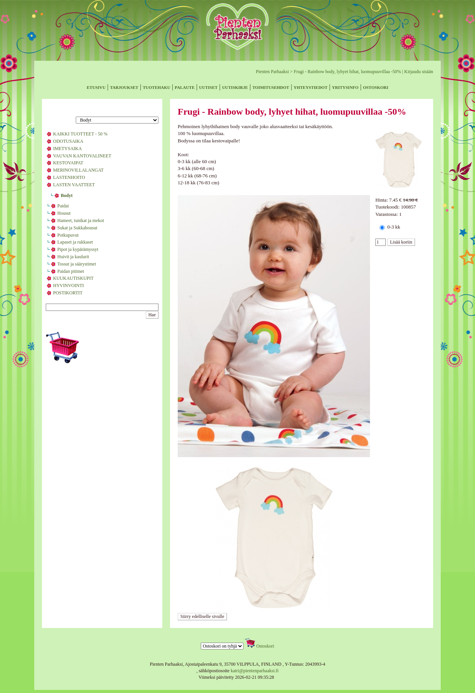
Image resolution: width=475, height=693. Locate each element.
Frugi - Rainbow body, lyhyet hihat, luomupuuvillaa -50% (347, 71)
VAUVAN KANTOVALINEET (82, 156)
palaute (185, 86)
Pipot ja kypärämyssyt (77, 249)
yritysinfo (345, 86)
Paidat (63, 206)
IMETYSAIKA (67, 148)
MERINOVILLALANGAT (78, 170)
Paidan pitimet (70, 271)
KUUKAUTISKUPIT (73, 278)
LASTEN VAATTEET (74, 184)
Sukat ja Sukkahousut (77, 227)
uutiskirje (235, 86)
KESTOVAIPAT (68, 162)
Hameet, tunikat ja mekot (80, 220)
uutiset (208, 86)
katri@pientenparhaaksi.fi (255, 670)
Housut (64, 213)
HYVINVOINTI (68, 285)
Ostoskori (265, 646)
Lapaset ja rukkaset (75, 242)
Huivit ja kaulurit (73, 256)
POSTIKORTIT (68, 293)
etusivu (96, 86)
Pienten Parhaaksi (272, 71)
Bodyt (67, 195)
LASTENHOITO (69, 177)
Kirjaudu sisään (418, 71)
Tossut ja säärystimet (76, 264)
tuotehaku (156, 86)
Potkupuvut (67, 235)
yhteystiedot (310, 86)
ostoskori (375, 86)
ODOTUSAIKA (68, 141)
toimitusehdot (270, 86)
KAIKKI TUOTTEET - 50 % (80, 134)
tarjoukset (124, 86)
